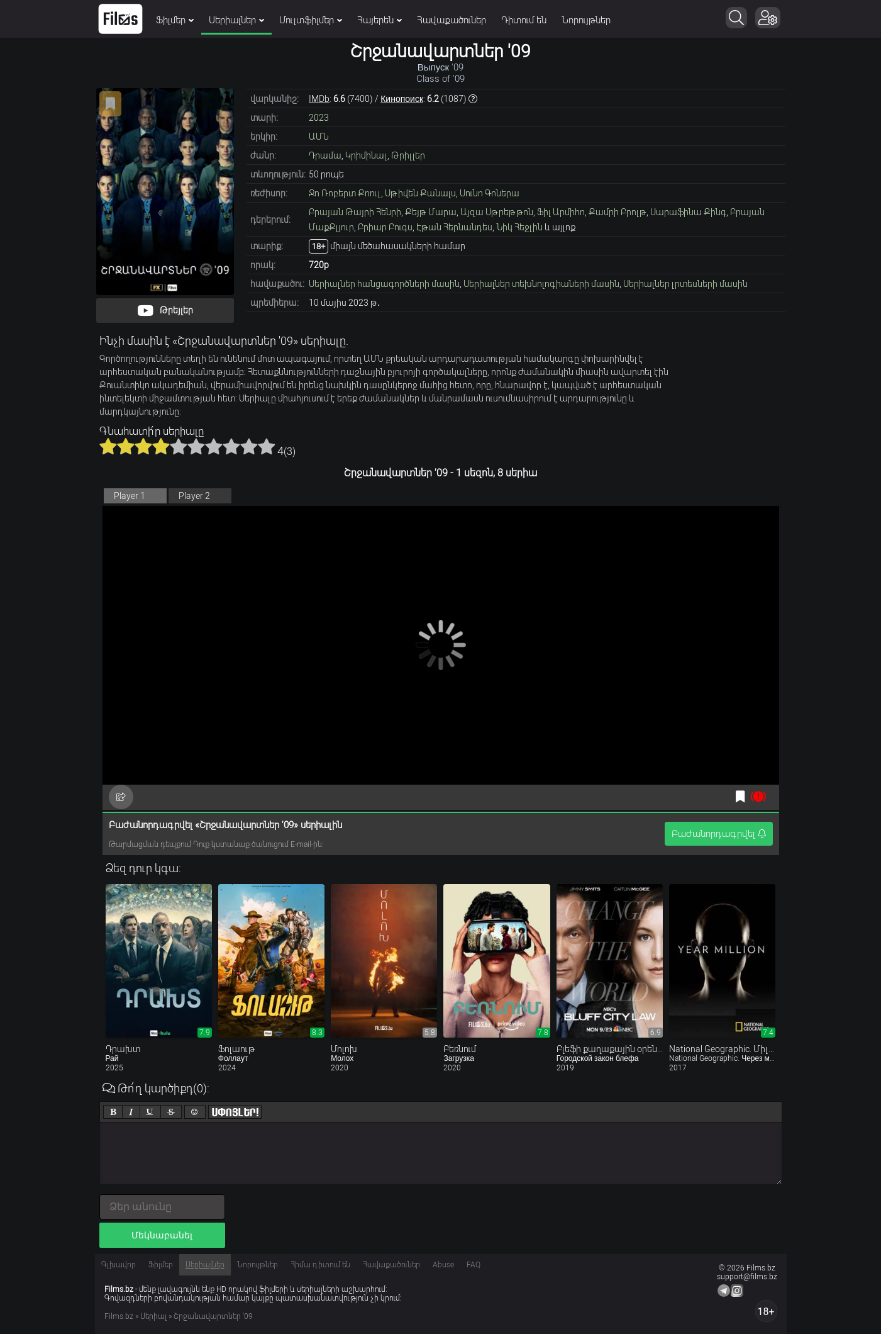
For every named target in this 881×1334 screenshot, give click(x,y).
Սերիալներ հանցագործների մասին (384, 284)
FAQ (473, 1264)
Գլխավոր (118, 1264)
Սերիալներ (236, 20)
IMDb (319, 99)
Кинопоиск (401, 99)
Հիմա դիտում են (320, 1264)
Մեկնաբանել (161, 1235)
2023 (319, 118)
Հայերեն (379, 20)
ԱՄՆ (319, 137)
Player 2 (194, 496)
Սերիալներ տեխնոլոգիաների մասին (541, 284)
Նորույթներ (586, 20)
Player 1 (129, 496)
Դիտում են (523, 20)
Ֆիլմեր (175, 20)
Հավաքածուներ (451, 20)
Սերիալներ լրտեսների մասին (685, 284)
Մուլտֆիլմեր (310, 20)
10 (266, 446)
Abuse (443, 1264)
